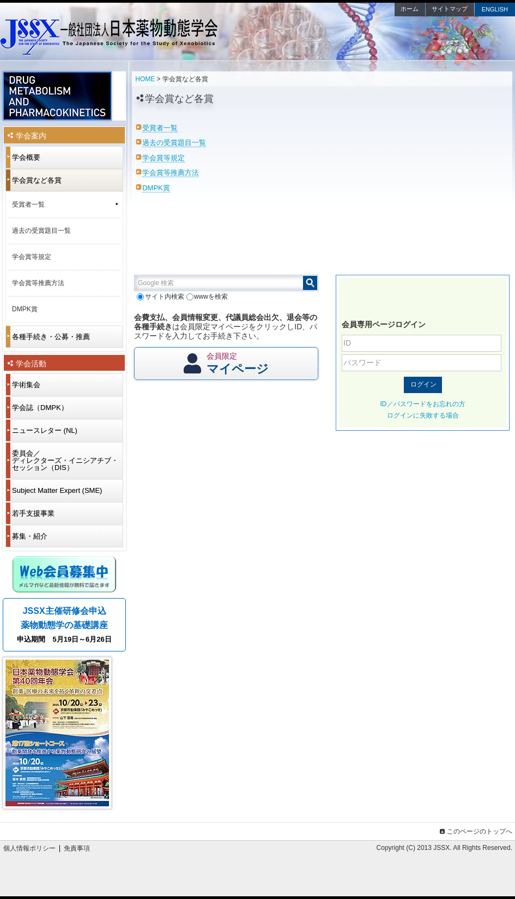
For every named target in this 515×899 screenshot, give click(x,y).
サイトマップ (450, 8)
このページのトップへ (475, 831)
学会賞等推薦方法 (170, 172)
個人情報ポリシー (29, 848)
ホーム (410, 8)
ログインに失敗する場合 (423, 415)
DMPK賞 (156, 188)
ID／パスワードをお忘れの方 (422, 404)
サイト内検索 (160, 296)
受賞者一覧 (160, 128)
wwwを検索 (207, 296)
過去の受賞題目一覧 (174, 142)
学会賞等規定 (163, 158)
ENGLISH (495, 9)
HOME (145, 79)
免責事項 (77, 848)
